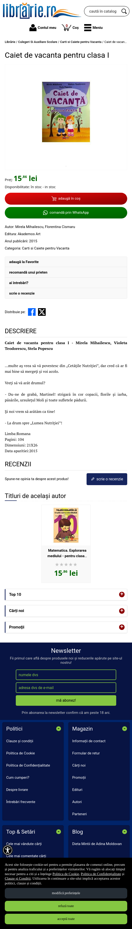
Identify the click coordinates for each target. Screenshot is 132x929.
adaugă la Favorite (23, 262)
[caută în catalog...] (101, 11)
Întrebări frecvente (20, 802)
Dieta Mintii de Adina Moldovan (97, 844)
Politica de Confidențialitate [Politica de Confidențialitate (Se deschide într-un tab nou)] (101, 874)
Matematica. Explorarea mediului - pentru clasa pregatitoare (67, 555)
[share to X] (42, 312)
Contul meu (42, 27)
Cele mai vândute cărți (24, 844)
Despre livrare (17, 790)
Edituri (77, 790)
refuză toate (66, 906)
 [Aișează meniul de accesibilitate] (7, 850)
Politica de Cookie (20, 753)
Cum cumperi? (17, 777)
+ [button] (122, 594)
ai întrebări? (18, 283)
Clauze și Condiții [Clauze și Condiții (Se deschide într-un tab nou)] (18, 878)
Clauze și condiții (19, 741)
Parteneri (79, 814)
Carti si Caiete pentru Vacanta (45, 248)
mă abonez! (66, 700)
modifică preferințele (66, 893)
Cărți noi (79, 765)
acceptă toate (66, 919)
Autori (77, 802)
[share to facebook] (32, 312)
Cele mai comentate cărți (26, 856)
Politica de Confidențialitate (28, 765)
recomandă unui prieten (28, 272)
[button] (93, 27)
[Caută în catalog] (124, 11)
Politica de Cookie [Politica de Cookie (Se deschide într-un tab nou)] (66, 874)
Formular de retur (86, 753)
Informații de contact (88, 741)
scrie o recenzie (22, 293)
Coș (70, 27)
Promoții (79, 777)
